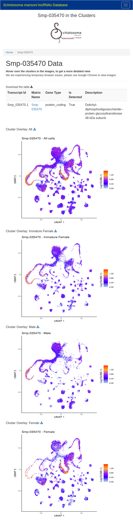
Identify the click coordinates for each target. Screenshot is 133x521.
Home (9, 52)
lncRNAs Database (35, 5)
